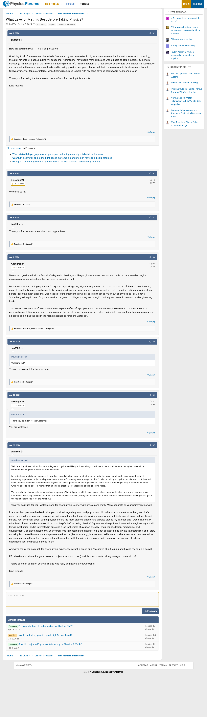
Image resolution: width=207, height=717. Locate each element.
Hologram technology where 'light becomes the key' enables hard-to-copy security (70, 169)
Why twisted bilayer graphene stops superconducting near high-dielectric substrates (71, 162)
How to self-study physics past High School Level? (58, 668)
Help (179, 699)
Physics (66, 25)
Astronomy (55, 25)
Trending (98, 4)
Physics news (27, 156)
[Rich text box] (82, 633)
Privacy (170, 699)
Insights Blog (65, 4)
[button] (75, 4)
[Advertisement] (82, 117)
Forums (84, 4)
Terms (160, 699)
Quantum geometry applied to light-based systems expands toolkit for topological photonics (76, 166)
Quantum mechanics (80, 25)
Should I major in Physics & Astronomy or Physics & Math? (63, 677)
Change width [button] (27, 699)
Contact (140, 699)
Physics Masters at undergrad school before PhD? (59, 659)
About (150, 699)
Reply (139, 140)
